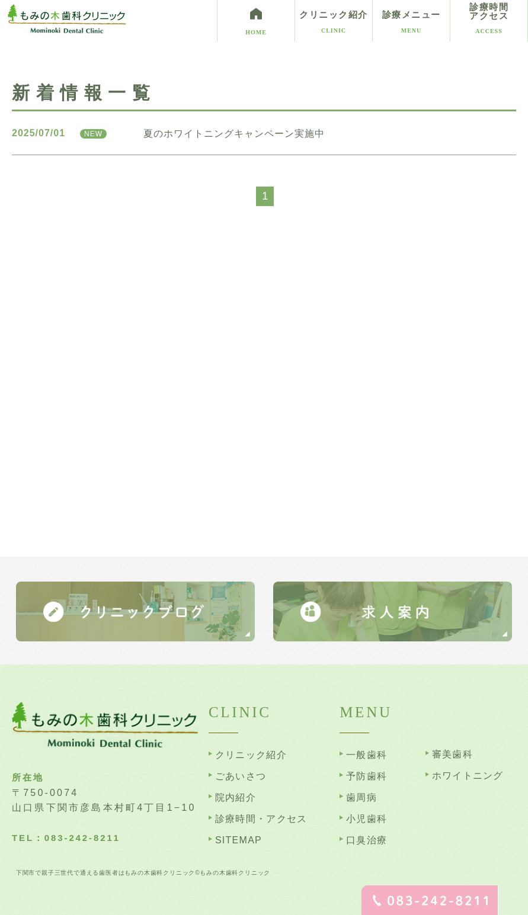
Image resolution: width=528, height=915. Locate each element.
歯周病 (361, 797)
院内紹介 (235, 797)
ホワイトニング (468, 775)
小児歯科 (366, 819)
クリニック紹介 (251, 755)
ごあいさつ (240, 776)
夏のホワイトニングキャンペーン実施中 (234, 134)
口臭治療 (366, 840)
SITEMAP (238, 840)
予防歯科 (366, 776)
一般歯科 (366, 755)
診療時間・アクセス (261, 819)
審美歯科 (452, 754)
